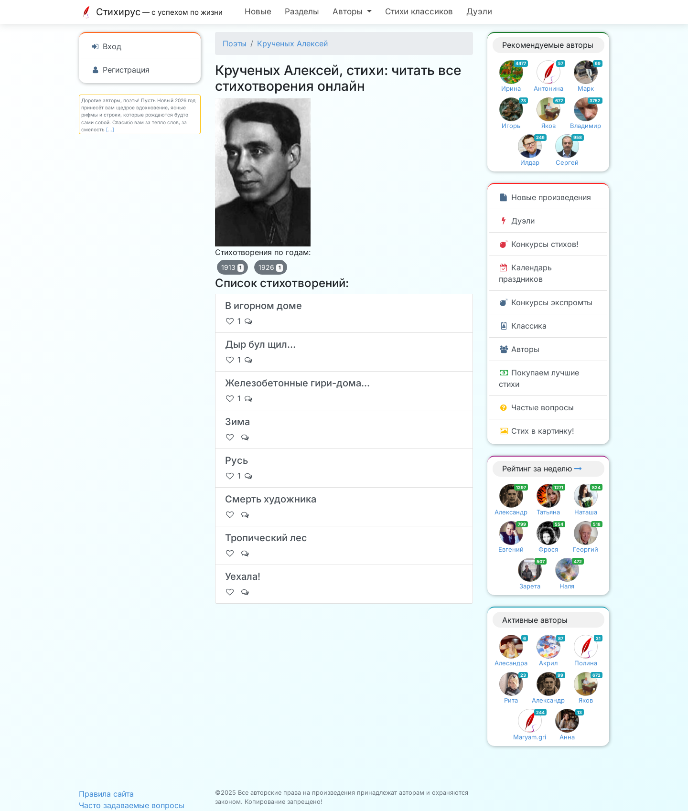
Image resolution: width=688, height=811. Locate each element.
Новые (258, 11)
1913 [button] (232, 267)
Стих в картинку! (536, 431)
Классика (523, 326)
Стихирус (153, 12)
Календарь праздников (525, 273)
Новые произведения (545, 197)
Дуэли (479, 11)
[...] (110, 129)
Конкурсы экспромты (545, 302)
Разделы (302, 11)
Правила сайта (106, 794)
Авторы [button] (349, 11)
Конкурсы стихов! (539, 244)
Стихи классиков (419, 11)
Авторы (519, 349)
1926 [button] (270, 267)
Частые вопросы (536, 407)
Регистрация (120, 70)
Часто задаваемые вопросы (131, 805)
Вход (105, 46)
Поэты (235, 43)
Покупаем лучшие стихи (539, 378)
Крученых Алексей (292, 43)
